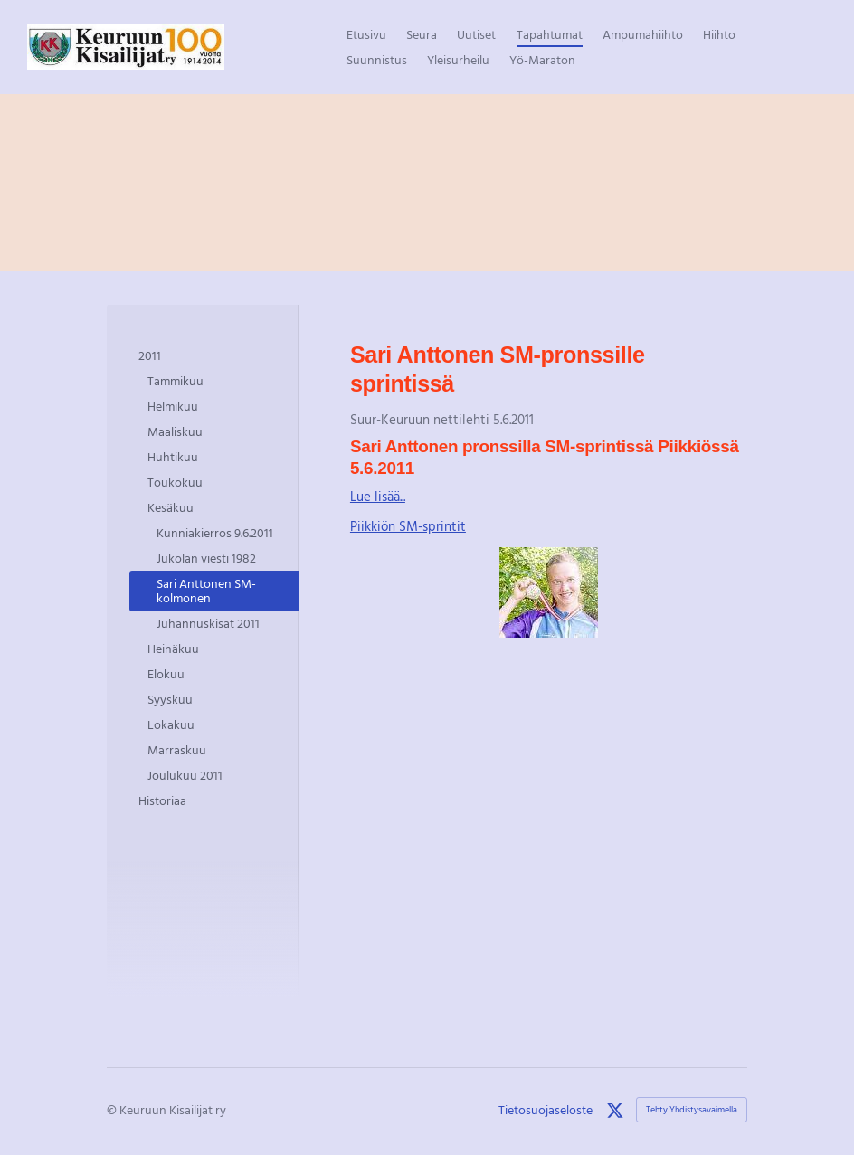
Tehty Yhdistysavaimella (691, 1109)
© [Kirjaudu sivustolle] (113, 1109)
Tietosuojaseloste (545, 1109)
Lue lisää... (377, 496)
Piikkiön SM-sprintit (408, 526)
